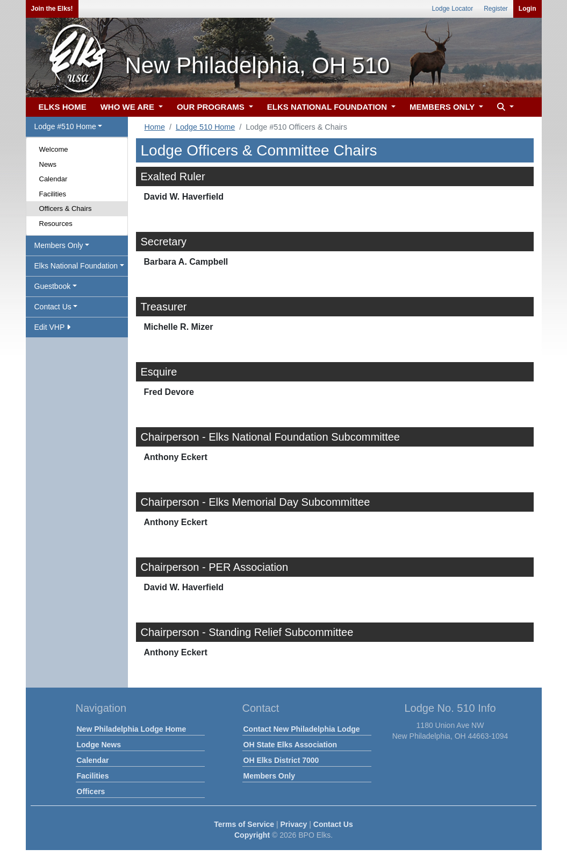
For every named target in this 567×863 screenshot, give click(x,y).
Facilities (53, 194)
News (48, 164)
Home (155, 127)
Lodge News (99, 744)
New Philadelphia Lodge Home (131, 729)
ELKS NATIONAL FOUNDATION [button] (328, 106)
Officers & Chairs (65, 208)
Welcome (53, 149)
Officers (91, 791)
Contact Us (333, 824)
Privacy (294, 824)
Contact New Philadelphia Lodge (301, 729)
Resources (56, 224)
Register (496, 8)
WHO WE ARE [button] (128, 106)
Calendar (53, 179)
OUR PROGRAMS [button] (212, 106)
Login (527, 8)
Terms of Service (244, 824)
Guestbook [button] (52, 286)
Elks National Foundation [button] (76, 265)
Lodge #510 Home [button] (65, 126)
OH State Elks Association (290, 744)
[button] (504, 107)
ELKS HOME (63, 106)
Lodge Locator (452, 8)
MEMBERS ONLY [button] (443, 106)
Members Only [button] (58, 245)
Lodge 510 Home (205, 127)
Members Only (269, 776)
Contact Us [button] (52, 306)
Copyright (252, 835)
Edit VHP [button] (52, 327)
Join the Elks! (52, 8)
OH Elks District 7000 (281, 760)
